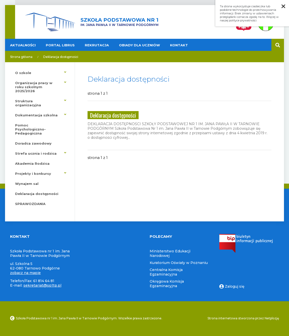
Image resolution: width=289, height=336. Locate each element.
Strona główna (21, 57)
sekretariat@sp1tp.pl (42, 285)
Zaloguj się (231, 286)
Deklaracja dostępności (60, 57)
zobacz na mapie (25, 273)
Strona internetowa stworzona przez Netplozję (243, 318)
